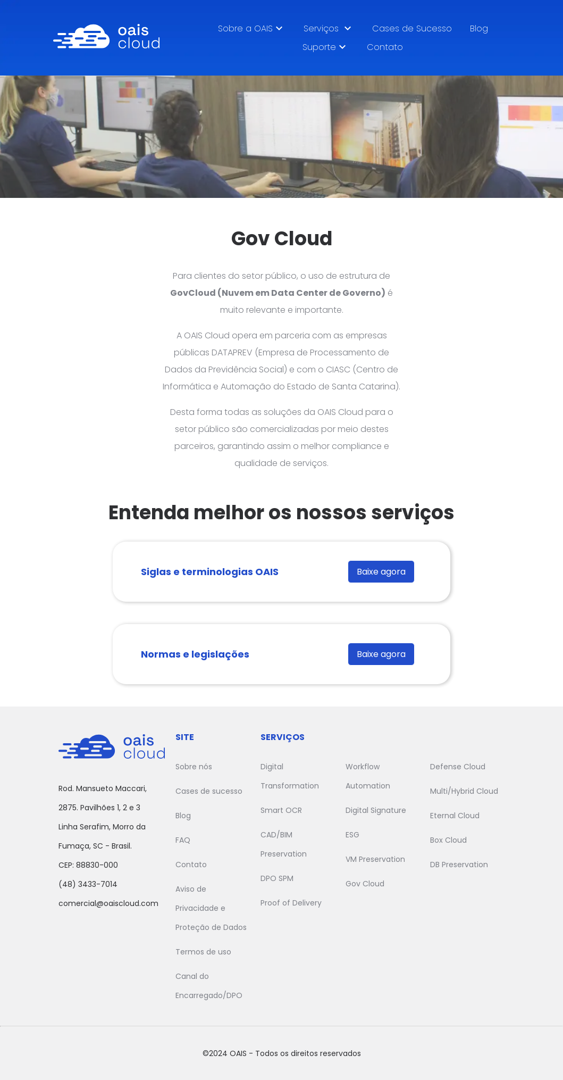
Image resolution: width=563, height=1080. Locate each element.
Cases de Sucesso (412, 28)
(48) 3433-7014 (87, 884)
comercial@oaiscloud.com (108, 903)
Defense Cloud (457, 766)
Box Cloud (448, 840)
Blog (479, 28)
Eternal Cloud (455, 815)
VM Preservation (375, 859)
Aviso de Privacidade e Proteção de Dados (211, 908)
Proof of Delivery (291, 903)
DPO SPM (277, 878)
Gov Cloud (365, 883)
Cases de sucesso (208, 791)
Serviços (329, 28)
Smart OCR (281, 810)
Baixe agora (381, 572)
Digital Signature (376, 810)
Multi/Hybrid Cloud (464, 791)
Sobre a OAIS (251, 28)
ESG (352, 834)
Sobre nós (193, 766)
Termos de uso (203, 951)
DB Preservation (459, 864)
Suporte (325, 46)
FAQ (182, 840)
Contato (385, 47)
